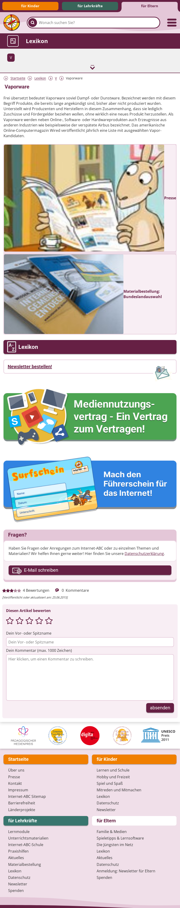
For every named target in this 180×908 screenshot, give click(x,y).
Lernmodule (19, 831)
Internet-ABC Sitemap (27, 796)
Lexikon (40, 78)
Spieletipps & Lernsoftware (120, 837)
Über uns (16, 769)
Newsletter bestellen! (30, 366)
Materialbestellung (24, 864)
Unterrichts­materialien (28, 837)
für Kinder (30, 5)
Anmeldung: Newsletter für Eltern (126, 870)
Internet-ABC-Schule (25, 844)
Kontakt (15, 783)
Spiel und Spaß (110, 783)
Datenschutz (108, 802)
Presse (14, 776)
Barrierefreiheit (21, 802)
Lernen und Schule (113, 769)
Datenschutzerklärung (144, 553)
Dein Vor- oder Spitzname (28, 633)
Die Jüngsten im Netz (115, 844)
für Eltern (149, 5)
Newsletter (106, 809)
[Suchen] (32, 22)
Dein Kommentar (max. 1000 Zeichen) (39, 650)
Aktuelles (16, 857)
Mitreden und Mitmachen (119, 789)
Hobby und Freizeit (113, 776)
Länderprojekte (21, 809)
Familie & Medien (112, 831)
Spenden (16, 890)
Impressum (18, 789)
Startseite (17, 78)
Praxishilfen (18, 851)
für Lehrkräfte (90, 5)
